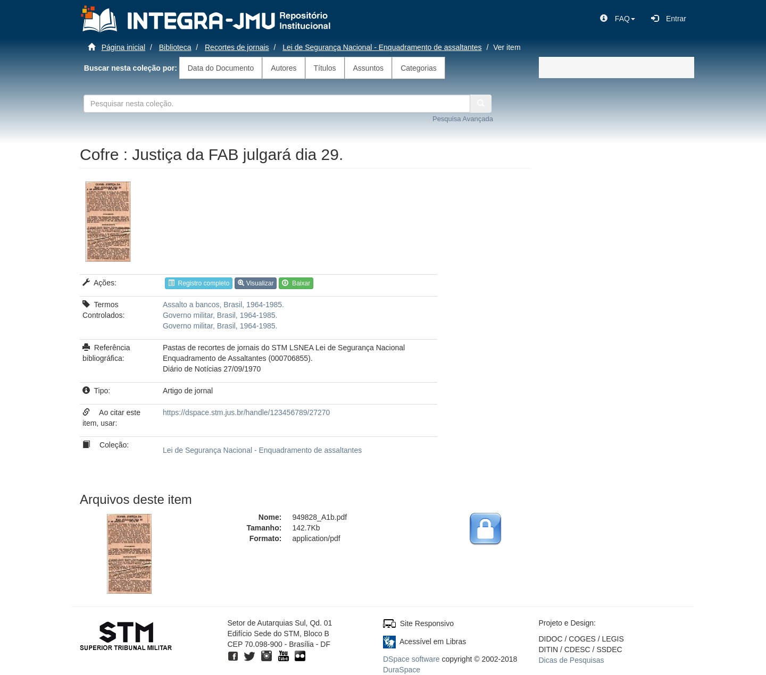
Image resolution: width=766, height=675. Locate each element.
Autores (283, 68)
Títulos (325, 68)
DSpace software (411, 659)
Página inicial (124, 47)
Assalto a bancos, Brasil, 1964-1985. (223, 304)
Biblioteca (175, 47)
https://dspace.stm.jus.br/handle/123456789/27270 (246, 412)
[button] (617, 18)
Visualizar (255, 283)
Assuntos (368, 68)
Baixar (296, 283)
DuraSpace (401, 669)
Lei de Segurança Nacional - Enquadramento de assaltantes (381, 47)
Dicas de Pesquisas (571, 660)
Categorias (419, 68)
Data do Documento (221, 68)
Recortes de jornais (237, 47)
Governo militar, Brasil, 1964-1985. (220, 315)
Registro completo (198, 283)
